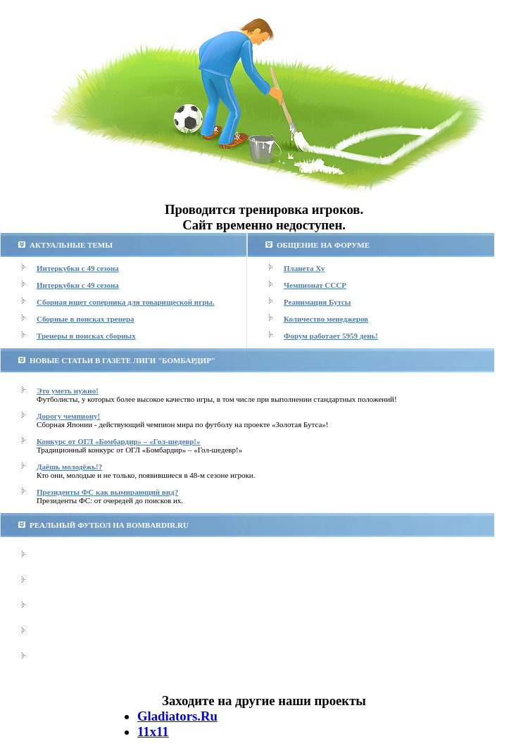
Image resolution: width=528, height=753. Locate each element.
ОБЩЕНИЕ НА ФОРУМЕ (323, 245)
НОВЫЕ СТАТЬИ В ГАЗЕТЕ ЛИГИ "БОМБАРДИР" (122, 360)
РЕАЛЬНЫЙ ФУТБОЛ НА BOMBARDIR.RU (109, 525)
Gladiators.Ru (177, 716)
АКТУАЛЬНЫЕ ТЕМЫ (71, 245)
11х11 (153, 731)
